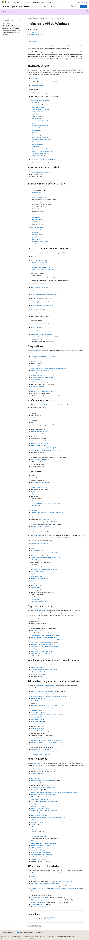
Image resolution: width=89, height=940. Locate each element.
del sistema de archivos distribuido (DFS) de (43, 291)
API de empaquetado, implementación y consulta (45, 669)
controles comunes (37, 111)
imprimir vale (36, 505)
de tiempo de (36, 599)
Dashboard (83, 6)
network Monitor (35, 373)
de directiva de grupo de (38, 698)
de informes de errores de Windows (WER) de (44, 391)
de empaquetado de (36, 313)
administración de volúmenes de (40, 324)
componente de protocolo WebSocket (41, 822)
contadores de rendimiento (38, 375)
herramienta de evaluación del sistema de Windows (45, 752)
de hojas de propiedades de (40, 137)
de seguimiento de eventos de (39, 366)
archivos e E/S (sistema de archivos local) (42, 302)
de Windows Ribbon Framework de (41, 163)
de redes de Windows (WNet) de (40, 850)
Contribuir (43, 936)
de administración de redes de (39, 799)
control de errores (36, 361)
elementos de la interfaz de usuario (41, 100)
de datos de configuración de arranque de (43, 691)
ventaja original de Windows (39, 738)
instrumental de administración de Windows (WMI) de (46, 742)
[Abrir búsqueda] (78, 2)
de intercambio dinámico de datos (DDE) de (44, 278)
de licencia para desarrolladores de (41, 672)
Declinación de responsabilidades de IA (11, 936)
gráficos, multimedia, (40, 405)
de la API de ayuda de (37, 560)
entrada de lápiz (36, 192)
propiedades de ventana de (40, 241)
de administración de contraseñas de (41, 642)
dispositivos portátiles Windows (40, 526)
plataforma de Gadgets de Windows (41, 900)
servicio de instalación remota (39, 886)
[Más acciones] (82, 18)
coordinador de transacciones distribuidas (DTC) (44, 553)
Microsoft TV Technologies (38, 434)
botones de (35, 102)
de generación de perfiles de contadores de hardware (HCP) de (48, 368)
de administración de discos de (39, 287)
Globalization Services (37, 85)
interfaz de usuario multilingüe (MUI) (41, 93)
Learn (29, 18)
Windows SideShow (36, 904)
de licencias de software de (38, 710)
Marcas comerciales (16, 939)
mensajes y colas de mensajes (40, 230)
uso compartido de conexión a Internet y (42, 780)
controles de (35, 130)
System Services (38, 535)
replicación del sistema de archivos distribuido (44, 294)
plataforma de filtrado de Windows (40, 841)
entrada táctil (36, 217)
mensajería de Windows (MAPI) (39, 897)
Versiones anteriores (28, 936)
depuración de (35, 359)
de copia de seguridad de (39, 262)
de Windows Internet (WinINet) (39, 847)
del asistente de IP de (37, 783)
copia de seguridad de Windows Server (43, 269)
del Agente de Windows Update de (40, 754)
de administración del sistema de (45, 685)
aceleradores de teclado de (40, 125)
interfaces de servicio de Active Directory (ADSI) (46, 635)
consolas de (34, 179)
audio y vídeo (51, 405)
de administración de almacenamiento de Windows (65, 888)
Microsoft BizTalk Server (65, 881)
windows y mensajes (36, 227)
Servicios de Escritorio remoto (52, 893)
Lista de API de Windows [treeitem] (9, 26)
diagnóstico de (37, 350)
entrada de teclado (37, 219)
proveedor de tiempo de (39, 601)
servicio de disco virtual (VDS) (39, 888)
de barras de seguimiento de (40, 153)
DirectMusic (34, 876)
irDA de (34, 829)
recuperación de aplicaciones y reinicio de (43, 356)
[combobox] (11, 20)
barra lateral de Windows (38, 902)
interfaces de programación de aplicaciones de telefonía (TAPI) (48, 817)
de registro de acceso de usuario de (41, 724)
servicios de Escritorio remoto (39, 578)
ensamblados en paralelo (38, 667)
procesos (33, 581)
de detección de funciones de (39, 487)
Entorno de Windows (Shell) (36, 34)
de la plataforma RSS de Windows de (41, 854)
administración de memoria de (39, 571)
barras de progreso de (38, 135)
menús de (35, 132)
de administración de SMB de (39, 815)
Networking (37, 763)
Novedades (75, 6)
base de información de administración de (43, 787)
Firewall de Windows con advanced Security (43, 843)
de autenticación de (36, 619)
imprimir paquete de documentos (41, 501)
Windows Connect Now (39, 836)
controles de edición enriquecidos (42, 139)
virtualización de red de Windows (40, 852)
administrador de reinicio (38, 674)
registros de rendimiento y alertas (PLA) (42, 377)
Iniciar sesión (84, 2)
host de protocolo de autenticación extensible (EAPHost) (47, 640)
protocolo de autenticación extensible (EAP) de (44, 637)
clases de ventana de (38, 234)
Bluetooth (35, 827)
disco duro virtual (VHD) (37, 327)
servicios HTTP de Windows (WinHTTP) (42, 845)
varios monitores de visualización (40, 441)
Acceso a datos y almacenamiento (37, 39)
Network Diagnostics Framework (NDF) (42, 370)
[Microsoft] (3, 2)
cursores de (35, 114)
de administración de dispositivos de (41, 482)
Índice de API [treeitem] (6, 23)
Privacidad (50, 936)
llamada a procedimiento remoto (40, 808)
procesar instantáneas (37, 379)
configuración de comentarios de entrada (44, 195)
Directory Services (36, 630)
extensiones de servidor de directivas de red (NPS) (45, 646)
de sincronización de (36, 585)
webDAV (33, 820)
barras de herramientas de (39, 149)
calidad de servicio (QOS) (38, 806)
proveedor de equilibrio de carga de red (42, 731)
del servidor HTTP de (36, 778)
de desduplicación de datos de (41, 265)
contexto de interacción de (39, 197)
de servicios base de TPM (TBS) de (40, 653)
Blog (36, 936)
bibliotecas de (35, 555)
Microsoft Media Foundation (39, 431)
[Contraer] (20, 16)
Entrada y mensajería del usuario (37, 37)
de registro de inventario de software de (42, 708)
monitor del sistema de (37, 386)
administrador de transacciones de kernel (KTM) (44, 569)
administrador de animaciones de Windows (43, 159)
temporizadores (36, 239)
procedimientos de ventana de (41, 237)
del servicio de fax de (37, 773)
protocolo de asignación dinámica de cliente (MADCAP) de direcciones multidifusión (55, 792)
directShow (34, 418)
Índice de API (58, 18)
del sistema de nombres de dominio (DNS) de (44, 769)
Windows (35, 18)
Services (33, 583)
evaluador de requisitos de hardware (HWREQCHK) (45, 557)
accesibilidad (34, 78)
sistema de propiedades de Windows (41, 172)
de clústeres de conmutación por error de (42, 694)
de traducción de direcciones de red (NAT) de (43, 794)
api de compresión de (37, 550)
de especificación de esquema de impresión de (45, 503)
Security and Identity (39, 610)
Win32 (51, 18)
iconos (34, 123)
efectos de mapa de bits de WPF (40, 907)
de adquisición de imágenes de (39, 443)
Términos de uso (5, 939)
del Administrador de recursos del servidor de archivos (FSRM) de (49, 696)
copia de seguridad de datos (39, 260)
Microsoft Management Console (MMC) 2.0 (43, 701)
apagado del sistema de (37, 719)
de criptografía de (36, 626)
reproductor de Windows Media (40, 459)
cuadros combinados (38, 107)
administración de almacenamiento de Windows (44, 331)
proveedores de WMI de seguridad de (41, 651)
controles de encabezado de (40, 121)
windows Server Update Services (40, 749)
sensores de (34, 510)
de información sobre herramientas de (43, 151)
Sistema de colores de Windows (40, 445)
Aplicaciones (44, 18)
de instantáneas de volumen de (41, 267)
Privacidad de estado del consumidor (65, 936)
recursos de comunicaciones (39, 478)
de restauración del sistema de (39, 717)
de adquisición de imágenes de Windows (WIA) (44, 522)
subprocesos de (35, 587)
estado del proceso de (37, 382)
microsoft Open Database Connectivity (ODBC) (45, 337)
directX (33, 422)
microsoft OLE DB (37, 339)
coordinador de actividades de (39, 543)
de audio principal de (37, 411)
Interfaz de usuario (33, 32)
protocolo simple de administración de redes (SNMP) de (47, 813)
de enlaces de (36, 244)
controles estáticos (37, 144)
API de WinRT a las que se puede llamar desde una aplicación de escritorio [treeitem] (11, 32)
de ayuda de (34, 515)
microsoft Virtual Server (37, 728)
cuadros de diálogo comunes (40, 109)
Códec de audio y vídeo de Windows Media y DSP (45, 450)
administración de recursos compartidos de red (44, 801)
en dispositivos (44, 519)
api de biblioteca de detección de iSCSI (42, 305)
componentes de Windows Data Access (42, 334)
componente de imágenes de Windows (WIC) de (44, 448)
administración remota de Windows (41, 745)
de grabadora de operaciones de (40, 574)
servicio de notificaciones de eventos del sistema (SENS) (47, 512)
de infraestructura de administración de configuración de (47, 705)
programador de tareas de (38, 721)
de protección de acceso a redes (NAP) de (42, 644)
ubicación (33, 491)
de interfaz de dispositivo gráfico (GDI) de (42, 425)
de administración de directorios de (41, 284)
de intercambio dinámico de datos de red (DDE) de (45, 883)
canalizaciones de (37, 567)
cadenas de (35, 146)
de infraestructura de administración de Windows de (46, 740)
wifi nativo (35, 834)
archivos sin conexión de (38, 309)
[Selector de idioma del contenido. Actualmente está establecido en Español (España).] (7, 932)
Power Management (36, 576)
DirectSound (34, 879)
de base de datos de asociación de (40, 494)
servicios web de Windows (38, 859)
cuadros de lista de (37, 128)
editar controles (36, 118)
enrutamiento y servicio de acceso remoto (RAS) (44, 810)
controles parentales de (37, 649)
